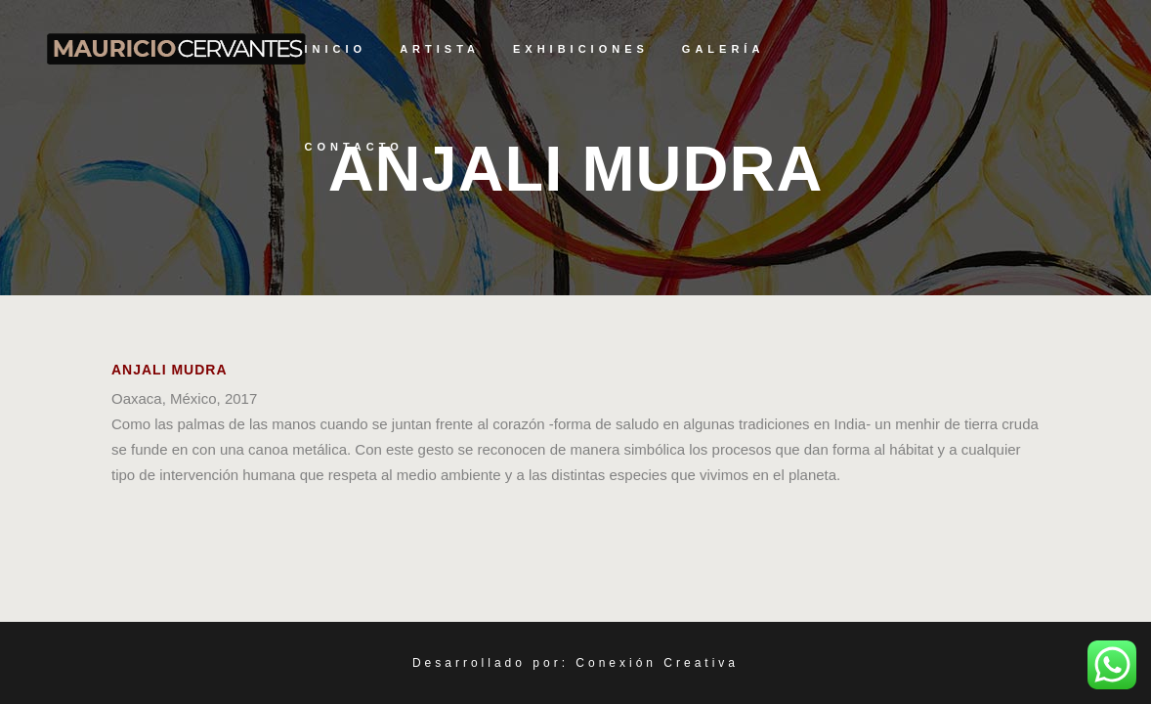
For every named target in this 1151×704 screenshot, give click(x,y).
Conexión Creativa (657, 663)
